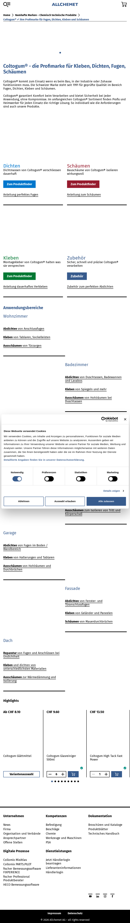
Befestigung (53, 825)
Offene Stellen (13, 842)
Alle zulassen (106, 501)
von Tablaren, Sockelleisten (26, 337)
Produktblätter (98, 829)
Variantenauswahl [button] (21, 774)
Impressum (54, 913)
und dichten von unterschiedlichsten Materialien (24, 666)
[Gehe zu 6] (71, 781)
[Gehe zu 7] (75, 781)
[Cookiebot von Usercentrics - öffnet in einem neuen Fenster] (103, 419)
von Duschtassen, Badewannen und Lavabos (93, 379)
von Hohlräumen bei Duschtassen (88, 399)
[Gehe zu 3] (70, 53)
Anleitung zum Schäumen (84, 194)
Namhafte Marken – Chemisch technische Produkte (46, 15)
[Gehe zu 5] (68, 781)
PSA (48, 842)
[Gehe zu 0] (60, 53)
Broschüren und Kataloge (105, 825)
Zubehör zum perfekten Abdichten (90, 286)
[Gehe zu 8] (78, 781)
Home (6, 15)
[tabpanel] (65, 743)
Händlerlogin (54, 872)
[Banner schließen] (125, 419)
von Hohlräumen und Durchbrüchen (27, 567)
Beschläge (52, 829)
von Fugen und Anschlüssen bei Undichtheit (31, 654)
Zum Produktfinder (19, 184)
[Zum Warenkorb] (124, 4)
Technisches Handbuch (103, 833)
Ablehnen (23, 501)
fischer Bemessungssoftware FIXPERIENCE (22, 870)
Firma (7, 829)
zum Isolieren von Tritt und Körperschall (93, 512)
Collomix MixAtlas (15, 860)
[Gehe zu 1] (63, 53)
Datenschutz (75, 913)
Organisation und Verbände (22, 833)
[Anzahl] (56, 774)
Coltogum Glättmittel (17, 756)
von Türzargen (22, 345)
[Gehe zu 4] (65, 781)
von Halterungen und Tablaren (28, 557)
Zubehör (77, 276)
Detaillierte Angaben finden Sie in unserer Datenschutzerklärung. (44, 459)
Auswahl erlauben (65, 501)
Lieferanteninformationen (63, 868)
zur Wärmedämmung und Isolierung (29, 679)
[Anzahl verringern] (49, 774)
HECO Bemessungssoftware (21, 884)
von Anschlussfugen (23, 329)
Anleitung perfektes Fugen (20, 194)
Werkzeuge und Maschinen (64, 838)
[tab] (11, 700)
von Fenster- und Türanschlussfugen (84, 602)
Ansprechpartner (14, 838)
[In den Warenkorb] (73, 774)
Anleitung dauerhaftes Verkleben (25, 286)
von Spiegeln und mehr (86, 389)
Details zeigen (111, 490)
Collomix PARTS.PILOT (17, 864)
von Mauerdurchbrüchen (89, 621)
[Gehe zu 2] (67, 53)
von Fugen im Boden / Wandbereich (25, 547)
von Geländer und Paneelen (89, 613)
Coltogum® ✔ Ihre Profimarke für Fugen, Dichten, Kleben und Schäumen (46, 19)
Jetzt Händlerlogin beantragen (58, 861)
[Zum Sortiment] (6, 4)
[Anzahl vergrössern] (63, 774)
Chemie (51, 833)
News (6, 825)
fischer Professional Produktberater (16, 878)
